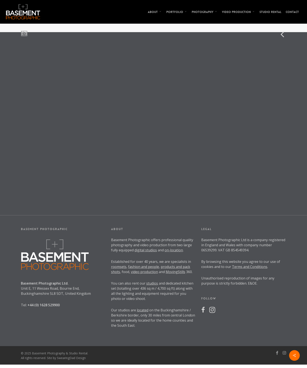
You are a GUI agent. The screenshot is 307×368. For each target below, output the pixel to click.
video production (144, 271)
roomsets (118, 266)
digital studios (146, 250)
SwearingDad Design (71, 358)
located (142, 310)
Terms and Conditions (249, 266)
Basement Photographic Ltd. (44, 283)
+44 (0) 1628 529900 (44, 305)
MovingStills (175, 271)
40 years (151, 261)
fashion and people (143, 266)
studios (152, 283)
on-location (174, 250)
